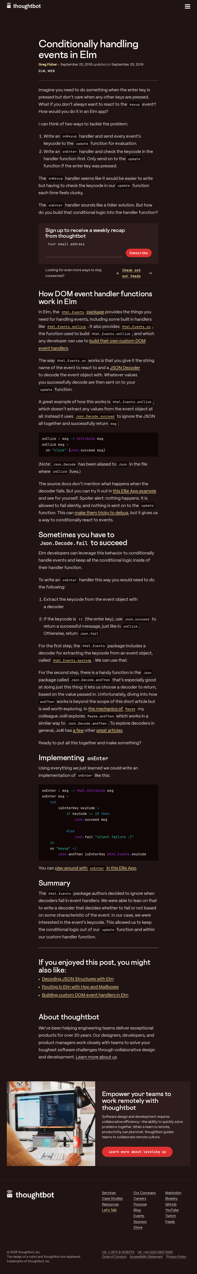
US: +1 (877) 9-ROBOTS (118, 1252)
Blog (137, 1210)
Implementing (74, 757)
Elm (42, 71)
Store (138, 1227)
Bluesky (171, 1198)
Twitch (170, 1216)
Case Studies (112, 1198)
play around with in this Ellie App (95, 868)
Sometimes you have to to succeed (83, 538)
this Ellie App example (134, 491)
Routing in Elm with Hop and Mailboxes (80, 987)
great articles (109, 731)
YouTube (172, 1210)
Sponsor (140, 1222)
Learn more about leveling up (137, 1152)
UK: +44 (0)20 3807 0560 (155, 1252)
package (82, 312)
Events (139, 1216)
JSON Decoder (125, 368)
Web (51, 71)
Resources (110, 1204)
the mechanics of (112, 709)
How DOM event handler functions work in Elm (95, 297)
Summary (54, 882)
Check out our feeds (129, 273)
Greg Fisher (48, 64)
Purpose (140, 1204)
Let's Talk (109, 1210)
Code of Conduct (114, 1256)
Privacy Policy (176, 1256)
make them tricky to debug (101, 513)
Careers (140, 1198)
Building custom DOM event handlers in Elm (85, 995)
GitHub (171, 1204)
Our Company (145, 1193)
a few (78, 731)
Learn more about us (96, 1057)
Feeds (170, 1222)
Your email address (66, 244)
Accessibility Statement (146, 1256)
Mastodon (173, 1193)
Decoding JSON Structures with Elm (78, 979)
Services (109, 1193)
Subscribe (139, 253)
